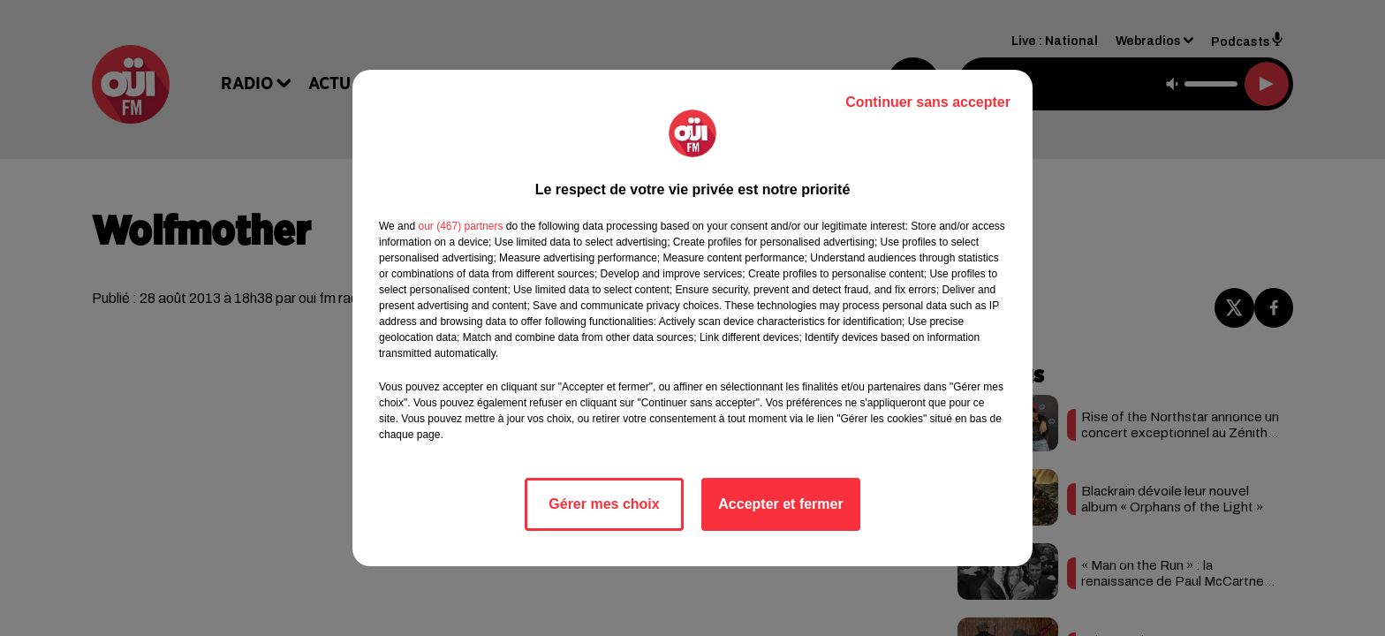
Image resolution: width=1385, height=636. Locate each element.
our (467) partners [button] (460, 226)
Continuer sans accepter (927, 102)
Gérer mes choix (604, 503)
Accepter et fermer (780, 503)
